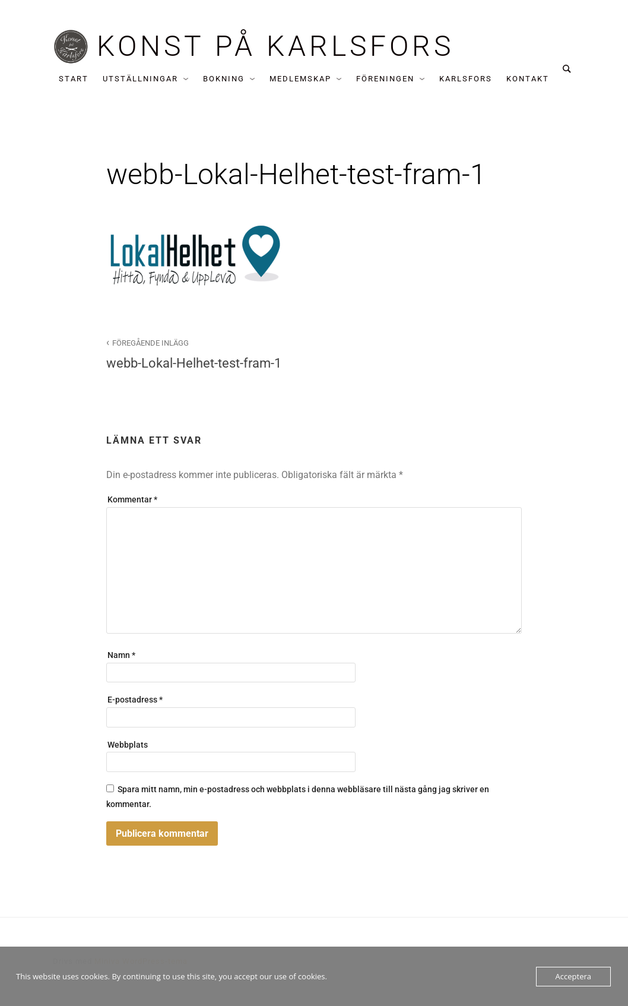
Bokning (224, 78)
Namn (121, 655)
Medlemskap (300, 78)
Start (73, 78)
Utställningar (140, 78)
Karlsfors (465, 78)
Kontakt (527, 78)
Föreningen (385, 78)
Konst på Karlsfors (275, 46)
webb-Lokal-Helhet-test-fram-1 (203, 353)
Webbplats (127, 745)
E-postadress (135, 700)
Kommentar (132, 500)
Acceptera (573, 976)
